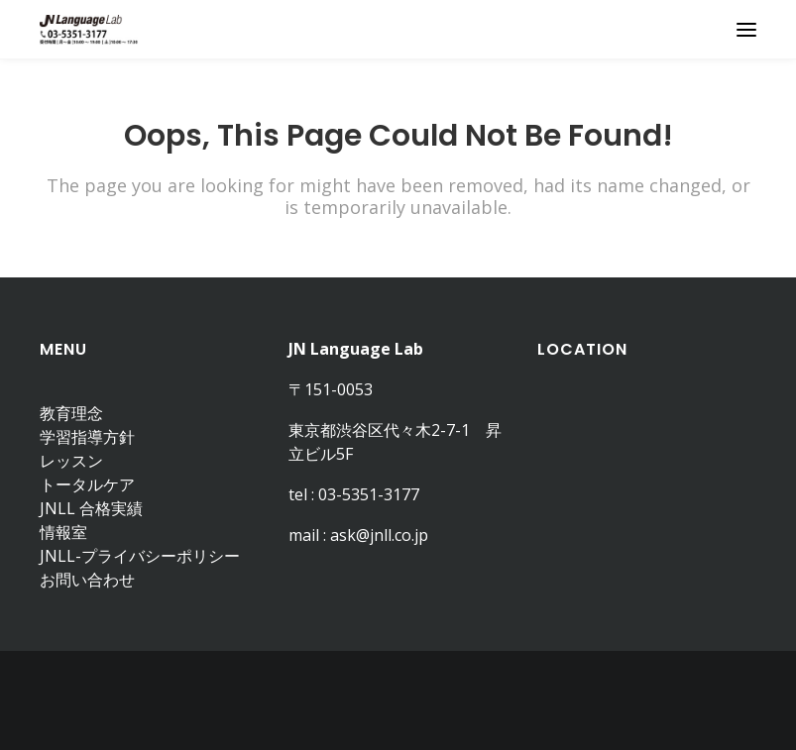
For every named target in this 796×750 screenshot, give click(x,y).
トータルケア (87, 484)
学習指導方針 (87, 437)
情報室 (63, 532)
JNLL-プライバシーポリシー (140, 556)
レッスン (71, 461)
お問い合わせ (87, 579)
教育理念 (71, 413)
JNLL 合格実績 (91, 508)
